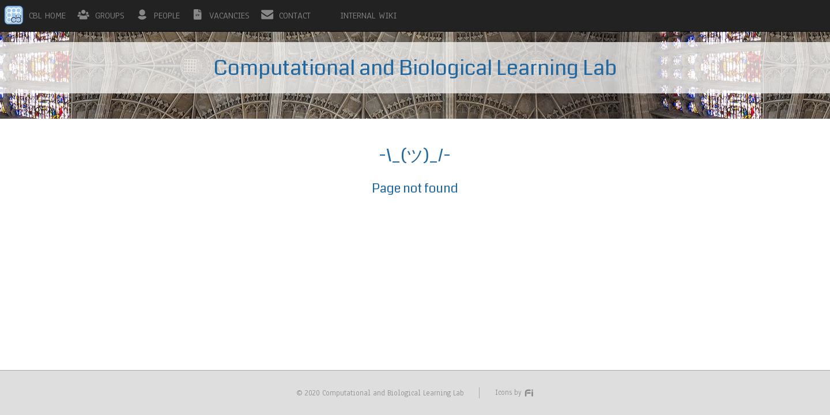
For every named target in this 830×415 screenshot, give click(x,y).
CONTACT (295, 15)
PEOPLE (167, 15)
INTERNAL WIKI (368, 15)
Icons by (514, 392)
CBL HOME (47, 15)
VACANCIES (229, 15)
